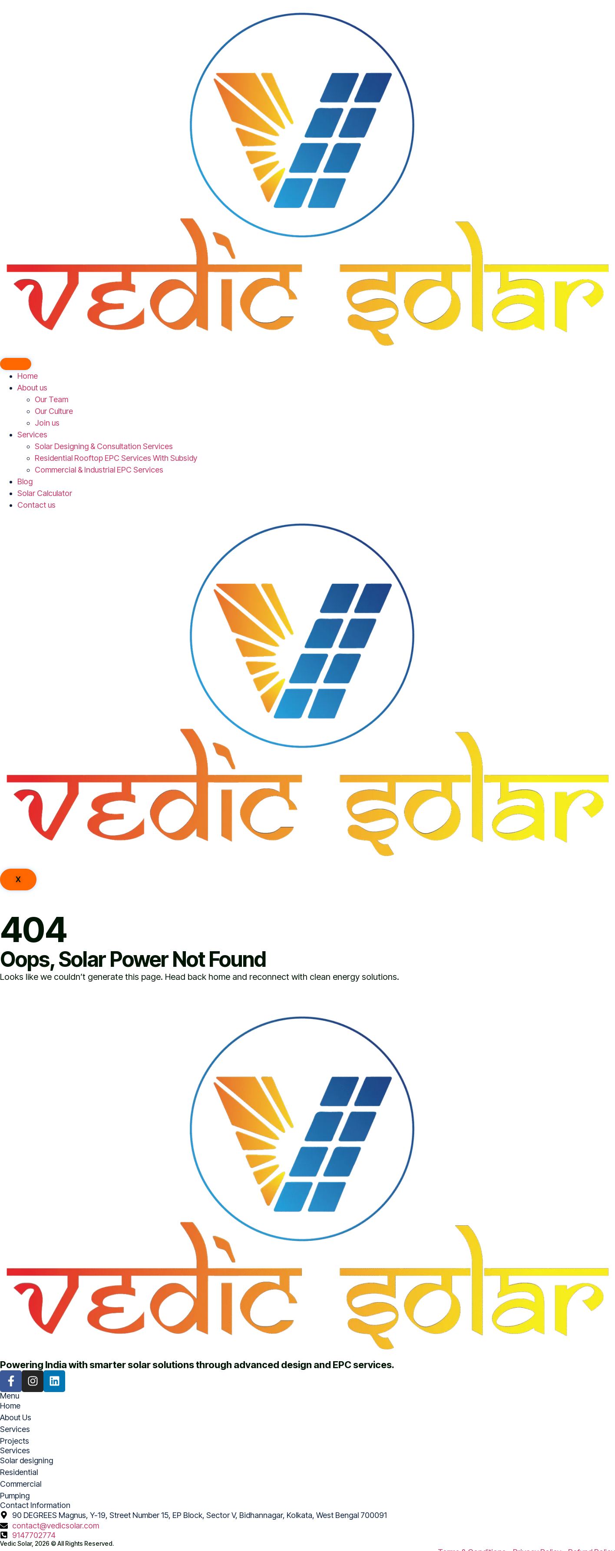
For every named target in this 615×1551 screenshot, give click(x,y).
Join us (47, 422)
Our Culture (54, 411)
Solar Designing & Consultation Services (104, 446)
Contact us (36, 504)
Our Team (51, 399)
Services (32, 434)
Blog (25, 481)
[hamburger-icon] (15, 364)
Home (27, 375)
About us (32, 387)
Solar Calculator (44, 493)
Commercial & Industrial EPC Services (99, 469)
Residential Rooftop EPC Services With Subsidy (116, 458)
